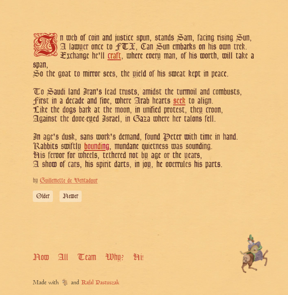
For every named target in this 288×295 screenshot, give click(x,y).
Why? (114, 257)
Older (43, 196)
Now (41, 257)
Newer (70, 196)
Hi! (138, 257)
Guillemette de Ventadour (69, 180)
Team (86, 257)
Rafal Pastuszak (100, 283)
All (63, 257)
